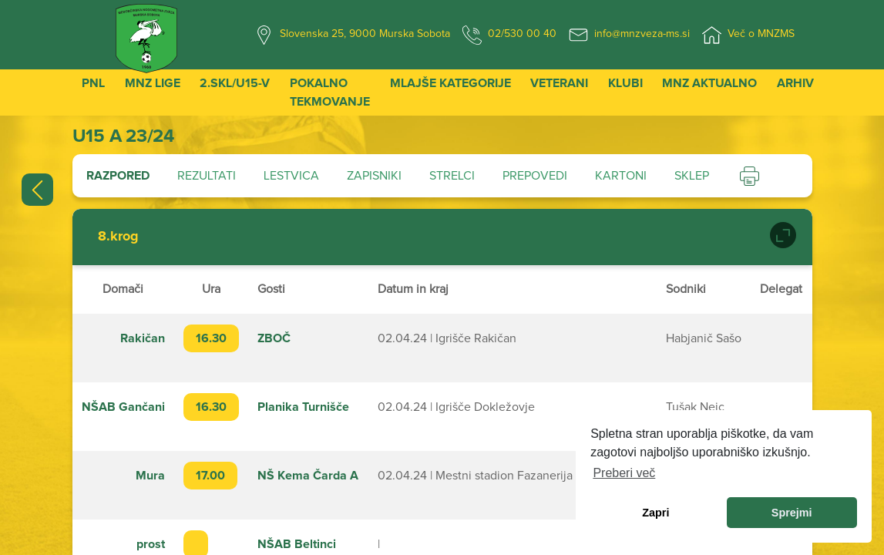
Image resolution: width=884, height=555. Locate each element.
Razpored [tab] (118, 176)
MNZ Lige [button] (152, 83)
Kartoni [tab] (621, 176)
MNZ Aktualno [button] (709, 83)
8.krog (118, 237)
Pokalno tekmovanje (330, 92)
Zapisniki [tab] (374, 176)
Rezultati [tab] (206, 176)
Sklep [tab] (691, 176)
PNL (93, 83)
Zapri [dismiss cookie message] (655, 512)
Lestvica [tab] (291, 176)
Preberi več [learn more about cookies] (624, 472)
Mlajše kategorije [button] (450, 83)
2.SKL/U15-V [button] (235, 83)
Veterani (559, 83)
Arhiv (795, 83)
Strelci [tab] (452, 176)
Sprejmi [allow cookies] (791, 512)
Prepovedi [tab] (535, 176)
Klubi (625, 83)
